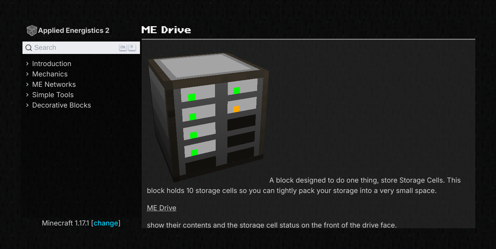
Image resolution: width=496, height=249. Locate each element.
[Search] (81, 48)
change (106, 223)
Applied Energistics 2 (68, 30)
